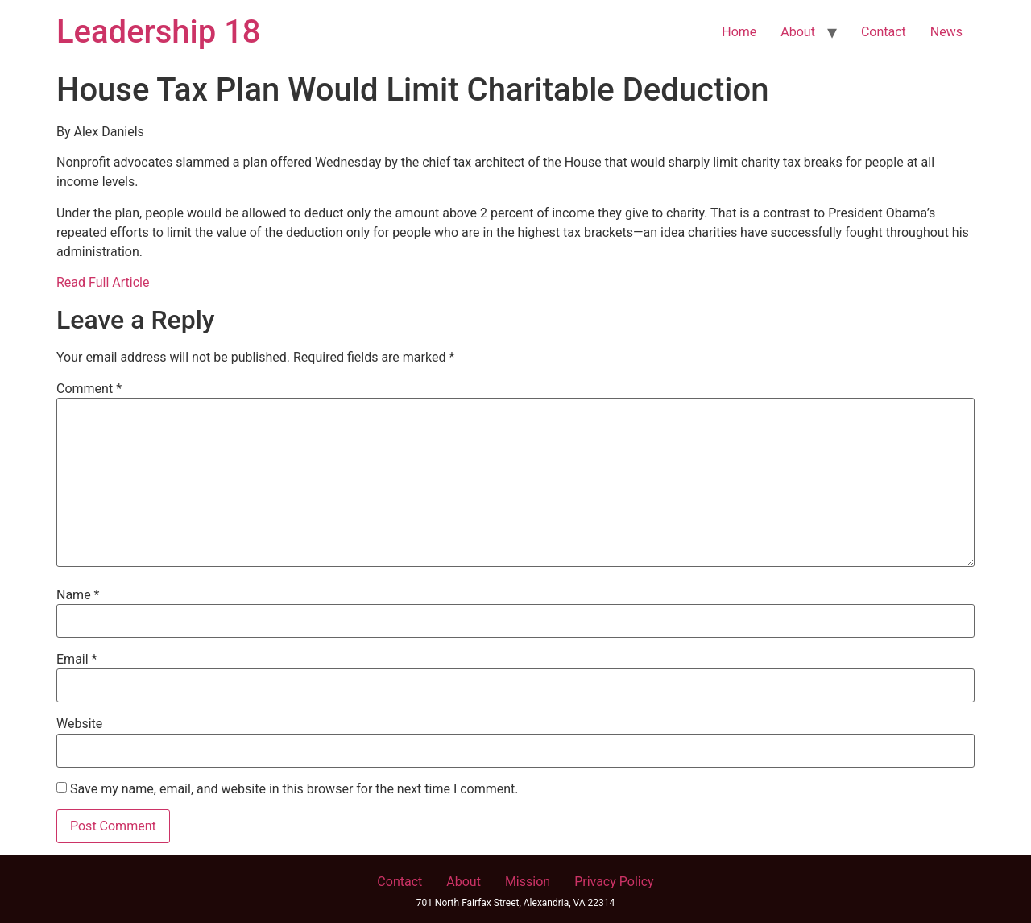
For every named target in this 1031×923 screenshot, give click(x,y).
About (797, 31)
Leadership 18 (158, 32)
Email (76, 659)
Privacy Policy (614, 881)
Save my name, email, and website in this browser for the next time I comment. (294, 789)
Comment (89, 389)
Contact (883, 31)
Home (739, 31)
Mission (527, 881)
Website (79, 724)
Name (78, 595)
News (946, 31)
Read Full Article (102, 282)
